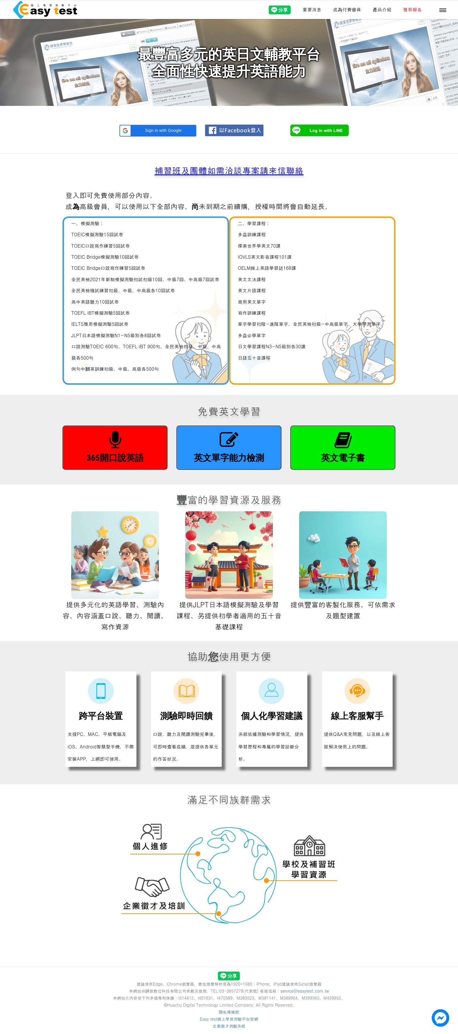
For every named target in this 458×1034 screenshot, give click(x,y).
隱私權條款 (229, 1012)
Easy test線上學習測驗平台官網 (229, 1019)
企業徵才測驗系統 (229, 1026)
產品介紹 (382, 9)
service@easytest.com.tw (304, 991)
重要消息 (312, 9)
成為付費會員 (347, 9)
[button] (157, 131)
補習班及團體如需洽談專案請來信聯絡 (229, 170)
